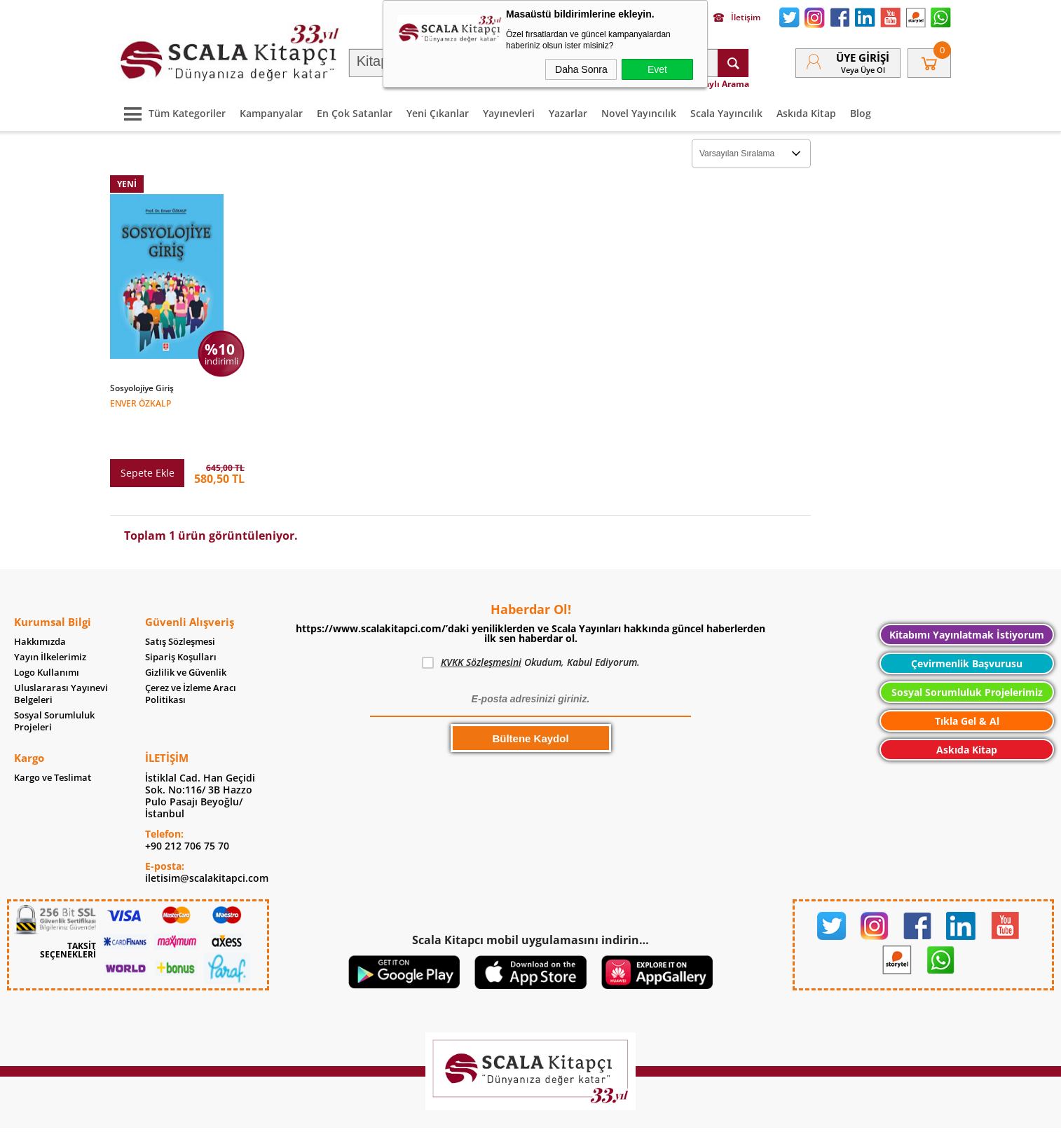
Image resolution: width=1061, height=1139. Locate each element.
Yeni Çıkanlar (437, 113)
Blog (860, 113)
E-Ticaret (487, 1121)
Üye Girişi (862, 57)
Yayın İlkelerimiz (50, 619)
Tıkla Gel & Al (967, 683)
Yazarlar (568, 113)
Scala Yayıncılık (726, 113)
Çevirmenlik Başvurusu (966, 625)
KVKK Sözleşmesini (481, 624)
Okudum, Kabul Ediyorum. (531, 625)
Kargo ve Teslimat (52, 740)
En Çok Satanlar (354, 113)
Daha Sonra (581, 69)
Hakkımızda (40, 604)
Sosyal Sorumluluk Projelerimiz (967, 654)
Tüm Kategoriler (171, 113)
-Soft (457, 1121)
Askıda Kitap (806, 113)
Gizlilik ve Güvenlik (185, 635)
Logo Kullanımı (46, 635)
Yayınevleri (509, 113)
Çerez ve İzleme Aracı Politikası (190, 656)
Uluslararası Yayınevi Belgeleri (61, 656)
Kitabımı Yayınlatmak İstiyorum (966, 596)
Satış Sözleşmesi (180, 604)
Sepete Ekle (147, 435)
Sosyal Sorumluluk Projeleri (54, 683)
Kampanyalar (271, 113)
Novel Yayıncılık (638, 113)
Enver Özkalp (140, 402)
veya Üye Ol (863, 69)
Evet (657, 69)
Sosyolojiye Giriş (142, 388)
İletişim (736, 17)
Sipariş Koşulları (181, 619)
